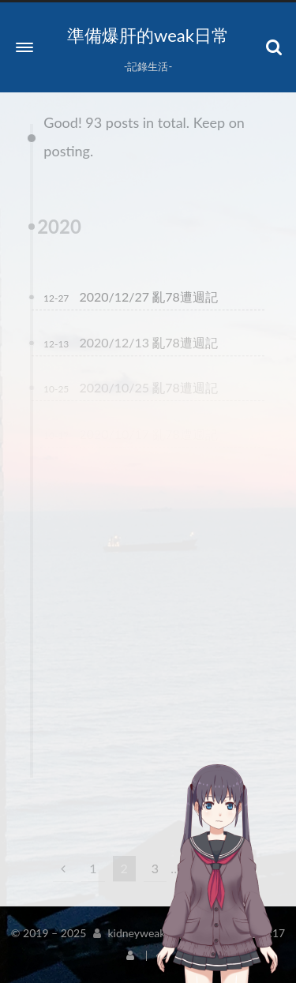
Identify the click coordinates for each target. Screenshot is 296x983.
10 (199, 868)
